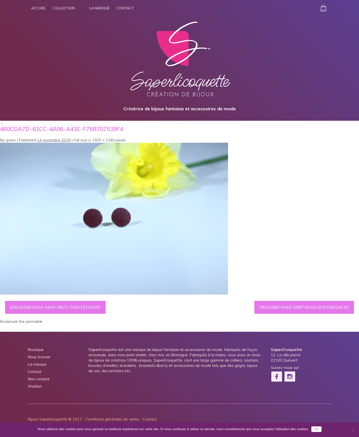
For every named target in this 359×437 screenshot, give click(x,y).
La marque (99, 8)
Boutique (36, 349)
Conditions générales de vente (112, 419)
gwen (11, 140)
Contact (125, 8)
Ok (316, 429)
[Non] (352, 429)
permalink (34, 321)
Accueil (38, 8)
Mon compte (39, 379)
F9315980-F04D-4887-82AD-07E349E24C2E (304, 307)
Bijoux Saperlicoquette (47, 419)
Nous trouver (39, 357)
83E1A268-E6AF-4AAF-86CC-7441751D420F (55, 307)
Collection (64, 8)
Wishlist (35, 386)
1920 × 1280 (103, 140)
